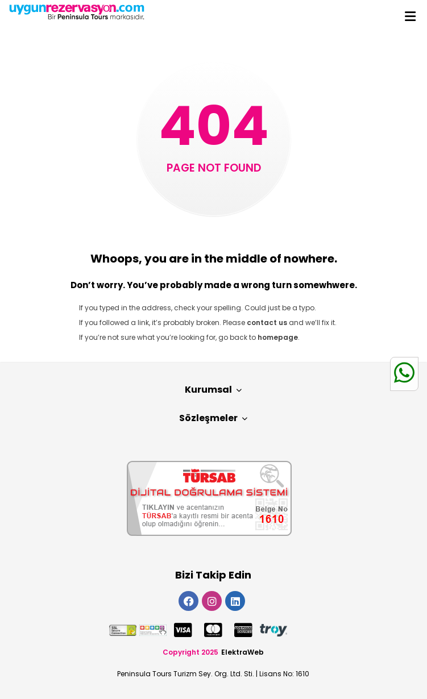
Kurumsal (213, 389)
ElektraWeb (242, 652)
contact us (267, 322)
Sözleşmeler (213, 418)
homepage (278, 337)
